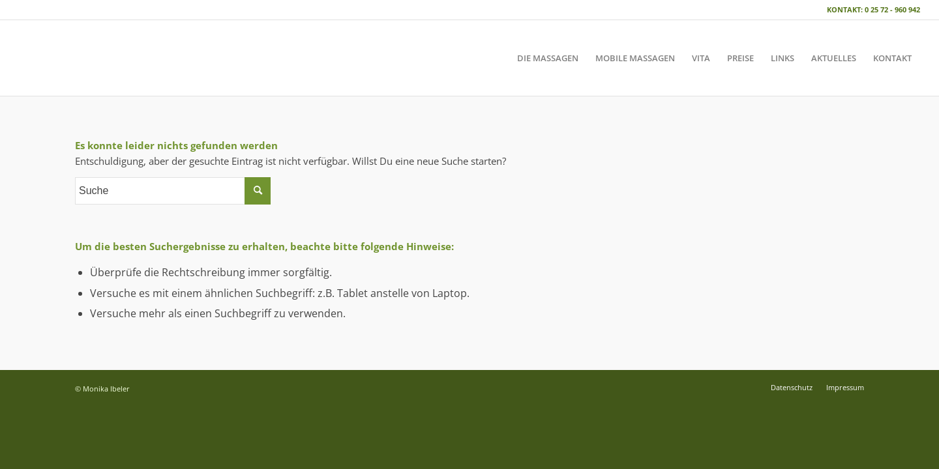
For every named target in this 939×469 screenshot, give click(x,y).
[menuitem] (548, 58)
